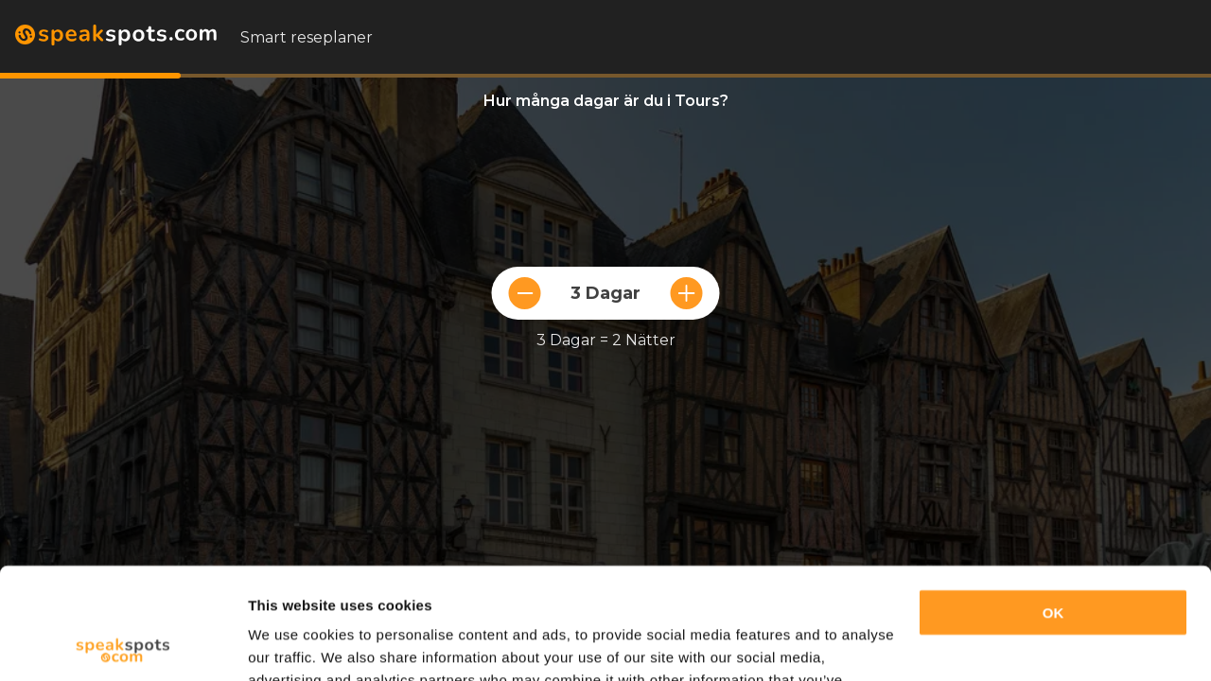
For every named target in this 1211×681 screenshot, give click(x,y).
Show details (292, 644)
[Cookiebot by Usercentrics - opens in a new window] (122, 644)
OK (1053, 502)
